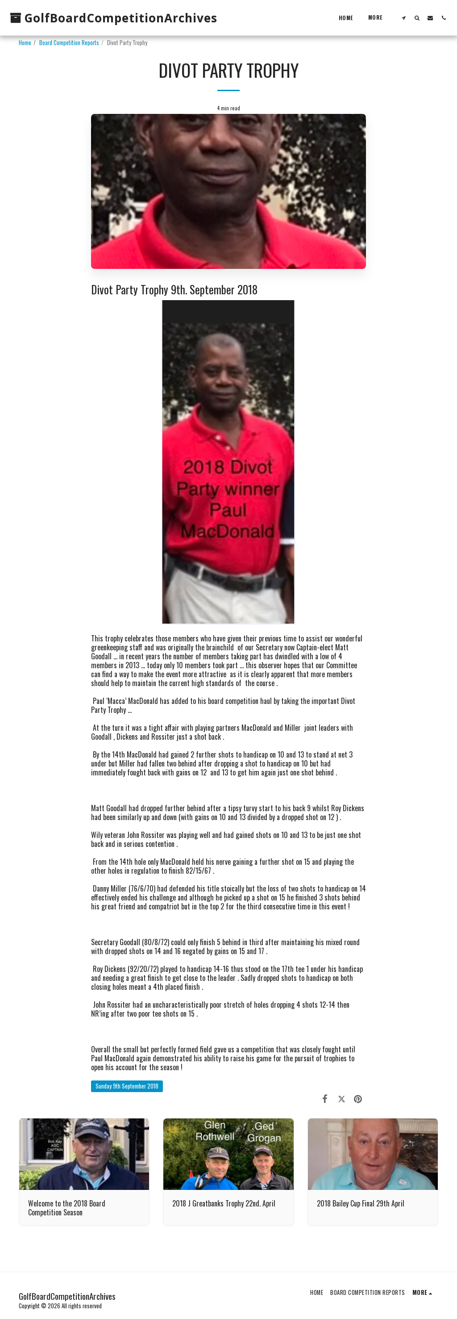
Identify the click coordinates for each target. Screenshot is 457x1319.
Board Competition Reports (69, 42)
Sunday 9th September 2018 (127, 1086)
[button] (403, 18)
